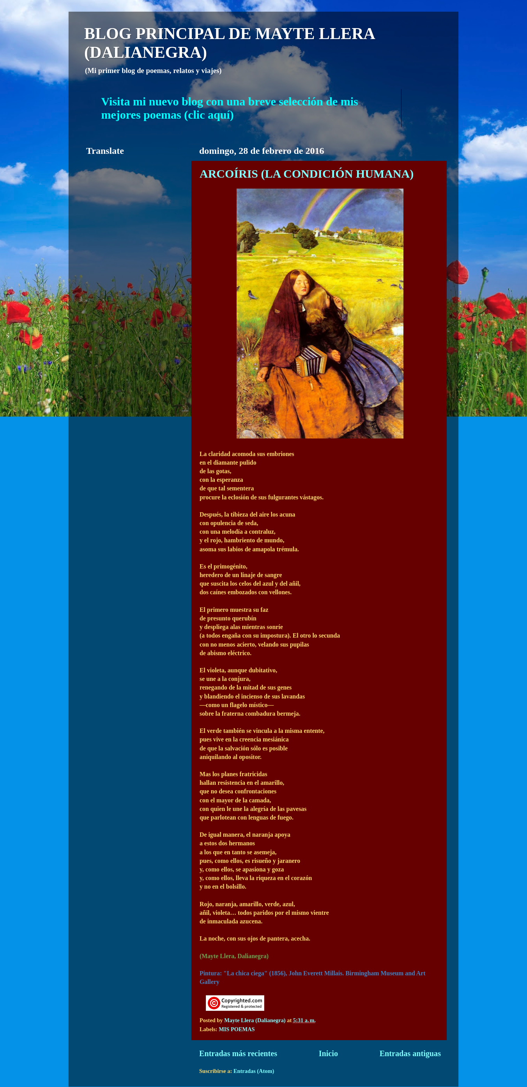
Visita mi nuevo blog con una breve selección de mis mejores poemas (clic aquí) (229, 108)
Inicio (328, 1053)
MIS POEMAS (237, 1029)
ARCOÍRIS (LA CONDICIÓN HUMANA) (307, 173)
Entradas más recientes (238, 1053)
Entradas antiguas (410, 1053)
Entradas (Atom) (253, 1071)
